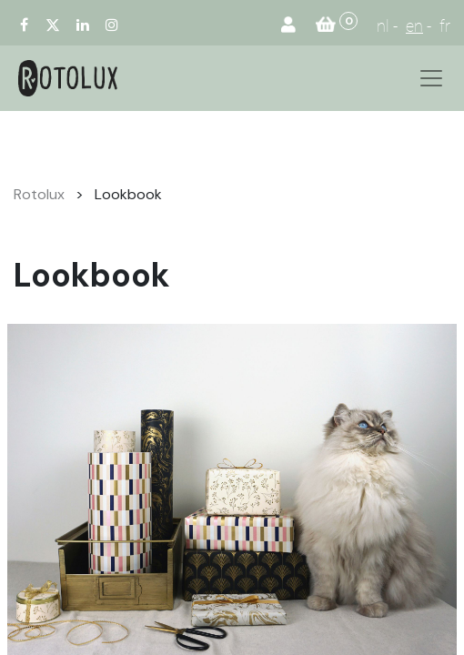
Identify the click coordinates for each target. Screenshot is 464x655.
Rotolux (39, 194)
